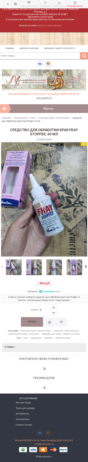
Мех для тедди (23, 402)
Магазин (7, 118)
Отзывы (10, 347)
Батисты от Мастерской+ (49, 25)
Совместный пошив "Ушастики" (23, 334)
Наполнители (22, 419)
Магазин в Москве (29, 48)
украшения (35, 338)
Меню (48, 109)
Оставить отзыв (44, 139)
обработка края (63, 338)
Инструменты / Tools (25, 118)
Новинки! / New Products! (66, 331)
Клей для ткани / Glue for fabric (54, 118)
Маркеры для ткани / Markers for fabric (61, 334)
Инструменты (22, 413)
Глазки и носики (24, 425)
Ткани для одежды (25, 408)
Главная (9, 48)
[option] (14, 267)
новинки (48, 338)
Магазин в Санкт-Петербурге (59, 48)
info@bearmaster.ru (44, 444)
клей (25, 338)
